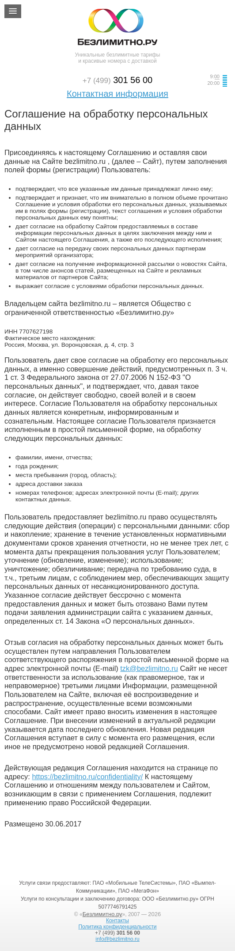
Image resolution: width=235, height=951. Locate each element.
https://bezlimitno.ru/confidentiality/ (87, 777)
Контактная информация (117, 94)
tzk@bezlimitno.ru (149, 668)
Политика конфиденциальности (117, 927)
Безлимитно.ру (102, 914)
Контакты (117, 920)
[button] (12, 11)
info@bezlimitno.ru (117, 939)
